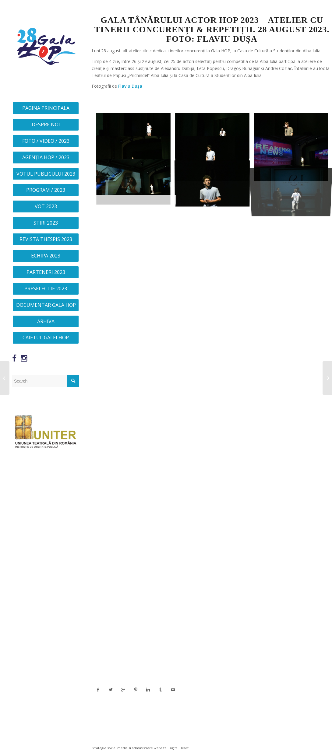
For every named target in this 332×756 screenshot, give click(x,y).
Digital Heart (178, 748)
